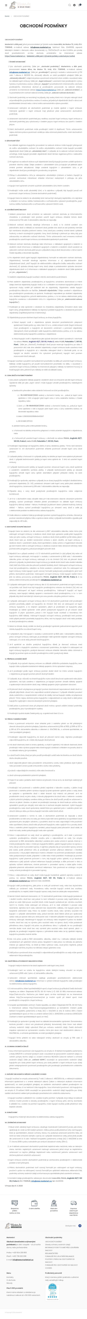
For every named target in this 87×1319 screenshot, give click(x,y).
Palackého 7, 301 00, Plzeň (47, 441)
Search (70, 5)
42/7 (38, 341)
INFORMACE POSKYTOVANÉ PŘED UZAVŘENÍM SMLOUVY (62, 1249)
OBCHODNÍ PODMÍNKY (53, 1242)
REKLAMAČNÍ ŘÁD (51, 1253)
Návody (9, 1283)
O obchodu (11, 1280)
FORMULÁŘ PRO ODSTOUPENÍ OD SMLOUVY (61, 1265)
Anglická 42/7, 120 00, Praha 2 (63, 577)
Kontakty (10, 1277)
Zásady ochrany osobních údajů (57, 1244)
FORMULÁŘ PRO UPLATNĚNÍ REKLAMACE (59, 1256)
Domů (7, 16)
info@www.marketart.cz (23, 1260)
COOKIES (48, 1268)
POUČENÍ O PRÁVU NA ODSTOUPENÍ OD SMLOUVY (60, 1260)
